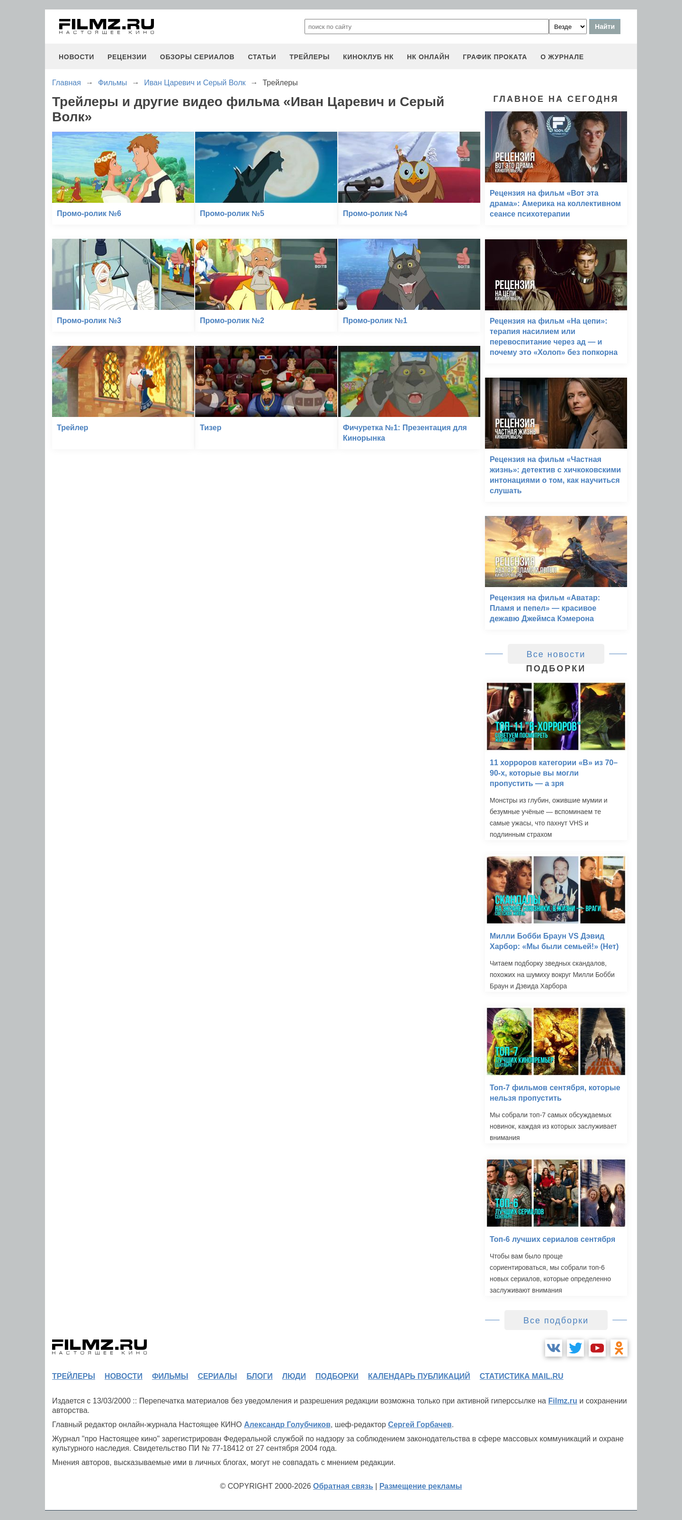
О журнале (562, 57)
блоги (259, 1376)
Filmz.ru (562, 1401)
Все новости (556, 654)
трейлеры (309, 57)
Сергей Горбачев (419, 1424)
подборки (337, 1376)
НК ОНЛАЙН (428, 57)
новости (76, 57)
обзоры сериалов (197, 57)
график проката (495, 57)
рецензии (127, 57)
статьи (262, 57)
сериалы (217, 1376)
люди (294, 1376)
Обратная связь (343, 1486)
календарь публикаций (419, 1376)
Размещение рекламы (420, 1486)
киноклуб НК (368, 57)
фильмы (170, 1376)
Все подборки (556, 1320)
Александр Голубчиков (287, 1424)
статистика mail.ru (522, 1376)
